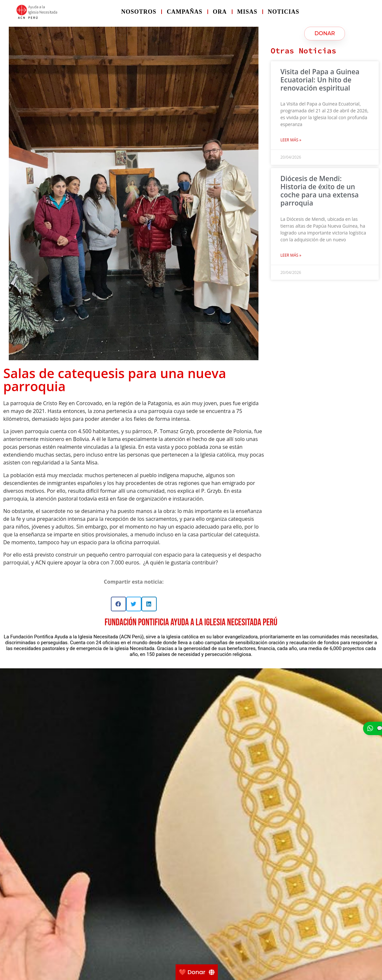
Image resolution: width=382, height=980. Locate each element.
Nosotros (138, 11)
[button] (118, 604)
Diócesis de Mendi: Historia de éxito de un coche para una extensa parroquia (320, 191)
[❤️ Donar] (197, 972)
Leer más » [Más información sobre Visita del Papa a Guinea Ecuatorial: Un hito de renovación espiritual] (291, 140)
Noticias (283, 11)
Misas (247, 11)
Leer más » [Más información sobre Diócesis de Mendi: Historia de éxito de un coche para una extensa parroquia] (291, 255)
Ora (220, 11)
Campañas (185, 11)
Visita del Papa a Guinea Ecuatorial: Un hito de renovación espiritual (320, 79)
